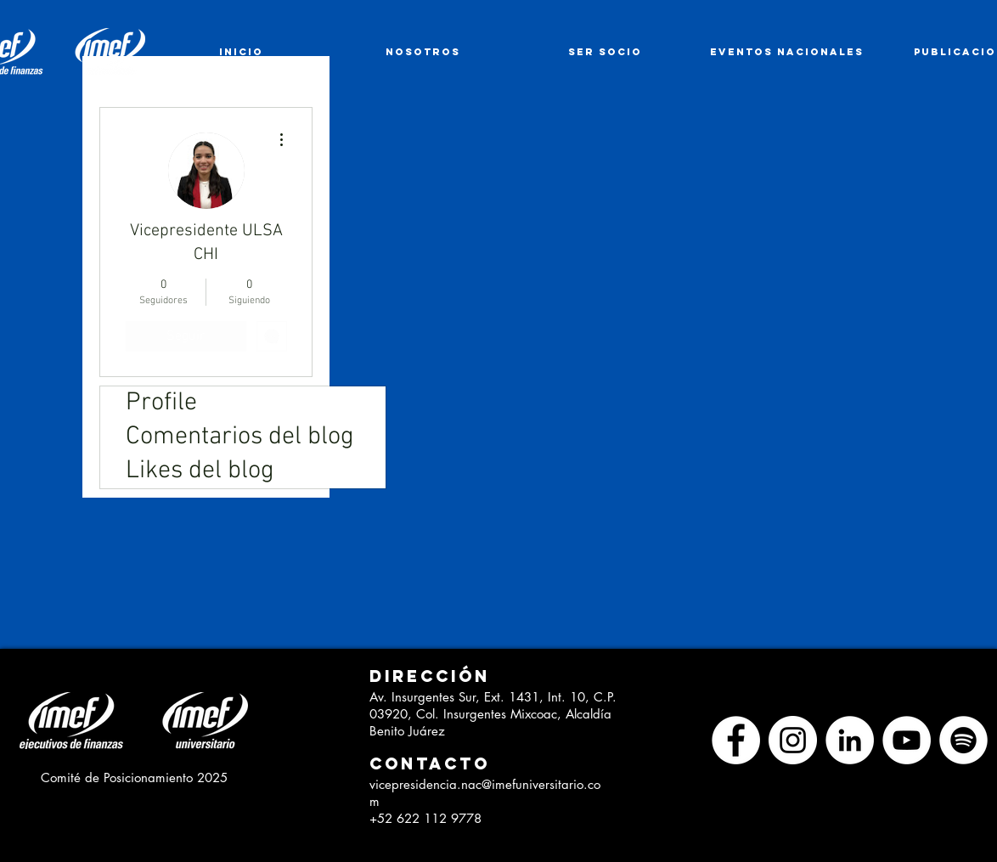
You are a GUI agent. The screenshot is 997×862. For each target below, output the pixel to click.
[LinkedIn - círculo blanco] (849, 740)
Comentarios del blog (240, 437)
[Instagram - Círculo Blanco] (793, 740)
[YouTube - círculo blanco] (906, 740)
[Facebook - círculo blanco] (736, 740)
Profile (161, 403)
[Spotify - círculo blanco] (963, 740)
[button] (423, 676)
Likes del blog (200, 471)
